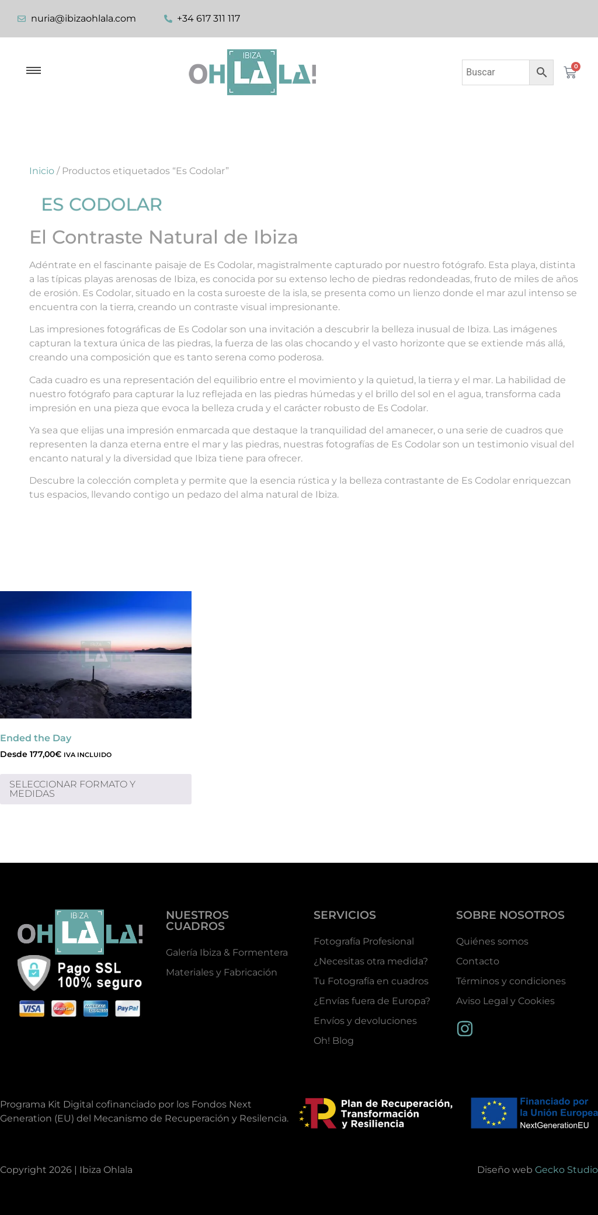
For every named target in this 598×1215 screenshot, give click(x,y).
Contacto (477, 961)
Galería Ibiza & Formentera (227, 952)
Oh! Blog (334, 1040)
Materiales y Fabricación (221, 972)
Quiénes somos (492, 941)
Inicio (41, 170)
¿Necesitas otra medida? (371, 961)
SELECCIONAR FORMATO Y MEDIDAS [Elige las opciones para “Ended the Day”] (72, 789)
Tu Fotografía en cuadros (371, 981)
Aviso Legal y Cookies (505, 1000)
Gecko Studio (566, 1169)
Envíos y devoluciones (365, 1020)
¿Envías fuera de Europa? (372, 1000)
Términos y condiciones (511, 981)
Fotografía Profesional (364, 941)
